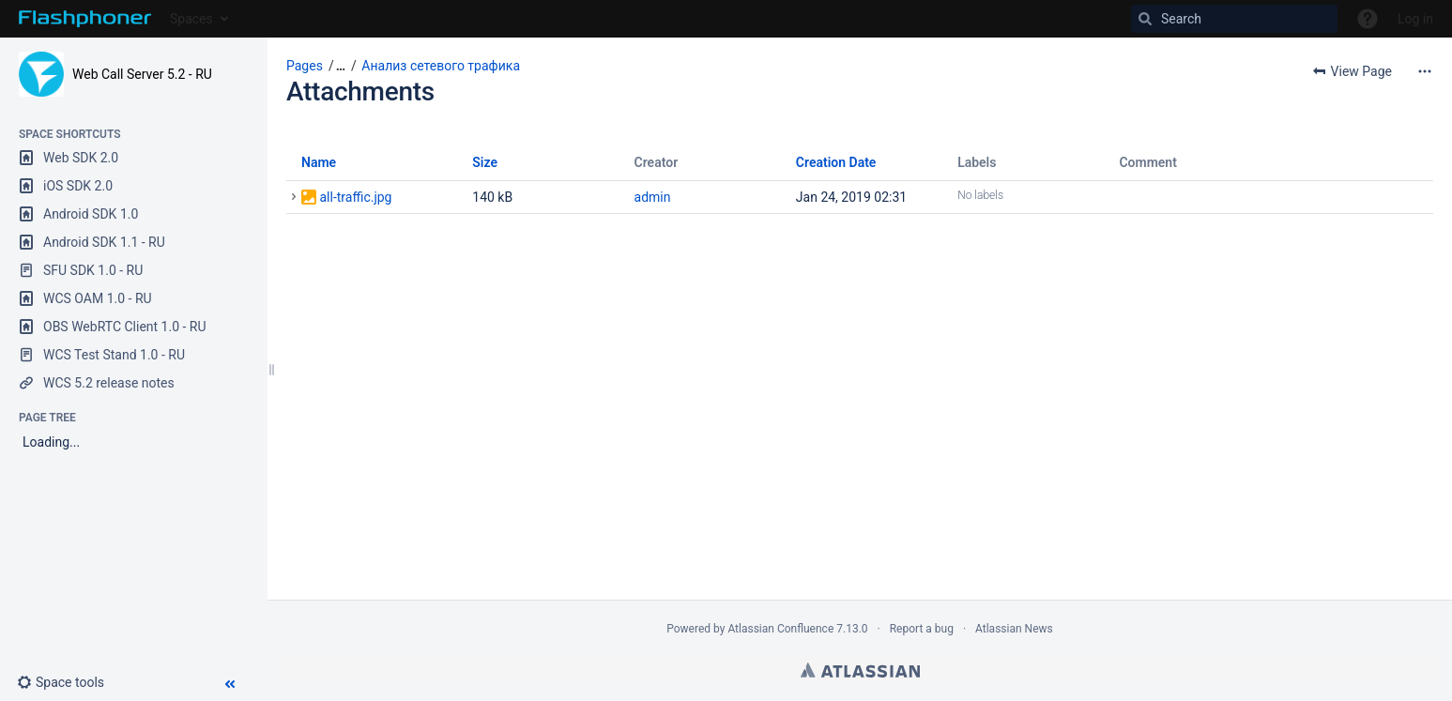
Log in (1415, 18)
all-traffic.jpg (355, 197)
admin (652, 197)
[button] (68, 682)
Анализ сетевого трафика (440, 65)
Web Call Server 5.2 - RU (142, 74)
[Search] (1234, 19)
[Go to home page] (84, 19)
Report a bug (922, 628)
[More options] (1425, 71)
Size (484, 162)
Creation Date (836, 162)
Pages (304, 65)
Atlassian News (1014, 628)
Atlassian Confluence (780, 628)
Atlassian (860, 670)
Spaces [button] (191, 18)
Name (318, 162)
